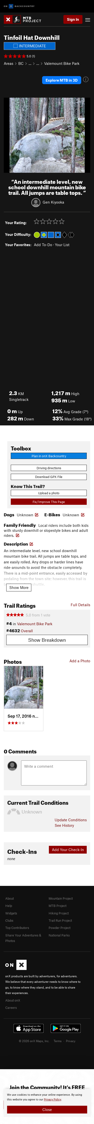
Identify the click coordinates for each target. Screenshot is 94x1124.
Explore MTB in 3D (62, 80)
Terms (58, 1041)
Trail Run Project (60, 920)
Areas (8, 63)
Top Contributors (17, 928)
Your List (62, 244)
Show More (19, 587)
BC (21, 63)
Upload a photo (48, 493)
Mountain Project (61, 898)
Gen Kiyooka (53, 202)
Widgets (11, 913)
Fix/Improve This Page (49, 502)
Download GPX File (48, 477)
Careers (11, 1008)
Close (47, 1109)
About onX (12, 1000)
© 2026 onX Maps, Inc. (34, 1041)
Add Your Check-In (68, 849)
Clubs (9, 920)
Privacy (70, 1041)
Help (8, 906)
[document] (47, 1102)
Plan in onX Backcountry (49, 456)
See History (64, 825)
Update (71, 820)
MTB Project (57, 906)
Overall (27, 630)
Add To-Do (43, 244)
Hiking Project (59, 913)
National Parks (59, 935)
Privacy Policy (52, 1099)
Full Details (80, 604)
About (9, 898)
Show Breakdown (47, 640)
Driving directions (49, 468)
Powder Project (59, 928)
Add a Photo (79, 661)
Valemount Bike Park (61, 63)
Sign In (73, 19)
